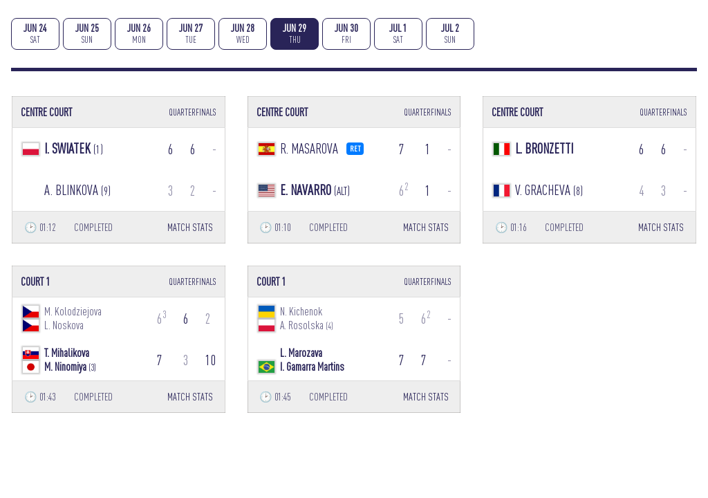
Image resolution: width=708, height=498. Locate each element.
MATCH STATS (190, 227)
